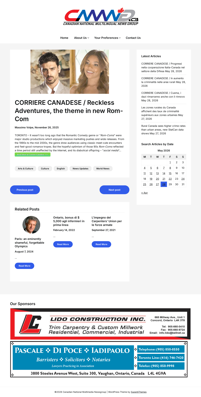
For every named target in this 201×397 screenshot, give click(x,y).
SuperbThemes (139, 392)
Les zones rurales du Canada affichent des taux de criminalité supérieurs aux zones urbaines (160, 111)
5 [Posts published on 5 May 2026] (151, 167)
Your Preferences (106, 37)
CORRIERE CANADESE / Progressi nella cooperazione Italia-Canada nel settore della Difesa (163, 67)
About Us (80, 37)
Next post (114, 189)
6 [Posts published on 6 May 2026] (157, 167)
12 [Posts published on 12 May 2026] (151, 173)
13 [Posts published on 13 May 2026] (157, 173)
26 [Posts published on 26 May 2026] (151, 184)
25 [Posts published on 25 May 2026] (144, 184)
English (61, 168)
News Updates (80, 168)
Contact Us (133, 37)
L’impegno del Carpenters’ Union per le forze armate (107, 221)
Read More (24, 265)
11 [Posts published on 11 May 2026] (145, 173)
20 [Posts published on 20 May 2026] (157, 178)
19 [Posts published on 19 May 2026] (151, 178)
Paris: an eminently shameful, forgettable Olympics (29, 242)
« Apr (144, 192)
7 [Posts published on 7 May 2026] (164, 167)
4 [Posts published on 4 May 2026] (144, 167)
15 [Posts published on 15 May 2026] (170, 173)
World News (102, 168)
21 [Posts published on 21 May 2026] (164, 178)
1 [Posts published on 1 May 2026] (170, 162)
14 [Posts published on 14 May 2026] (164, 173)
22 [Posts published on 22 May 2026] (170, 178)
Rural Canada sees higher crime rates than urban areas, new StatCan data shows (163, 129)
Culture (45, 168)
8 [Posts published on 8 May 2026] (170, 167)
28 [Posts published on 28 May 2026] (163, 184)
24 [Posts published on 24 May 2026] (183, 178)
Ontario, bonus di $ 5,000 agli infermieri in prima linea (68, 221)
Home (64, 37)
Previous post (25, 189)
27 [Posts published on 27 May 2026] (157, 184)
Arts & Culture (25, 168)
